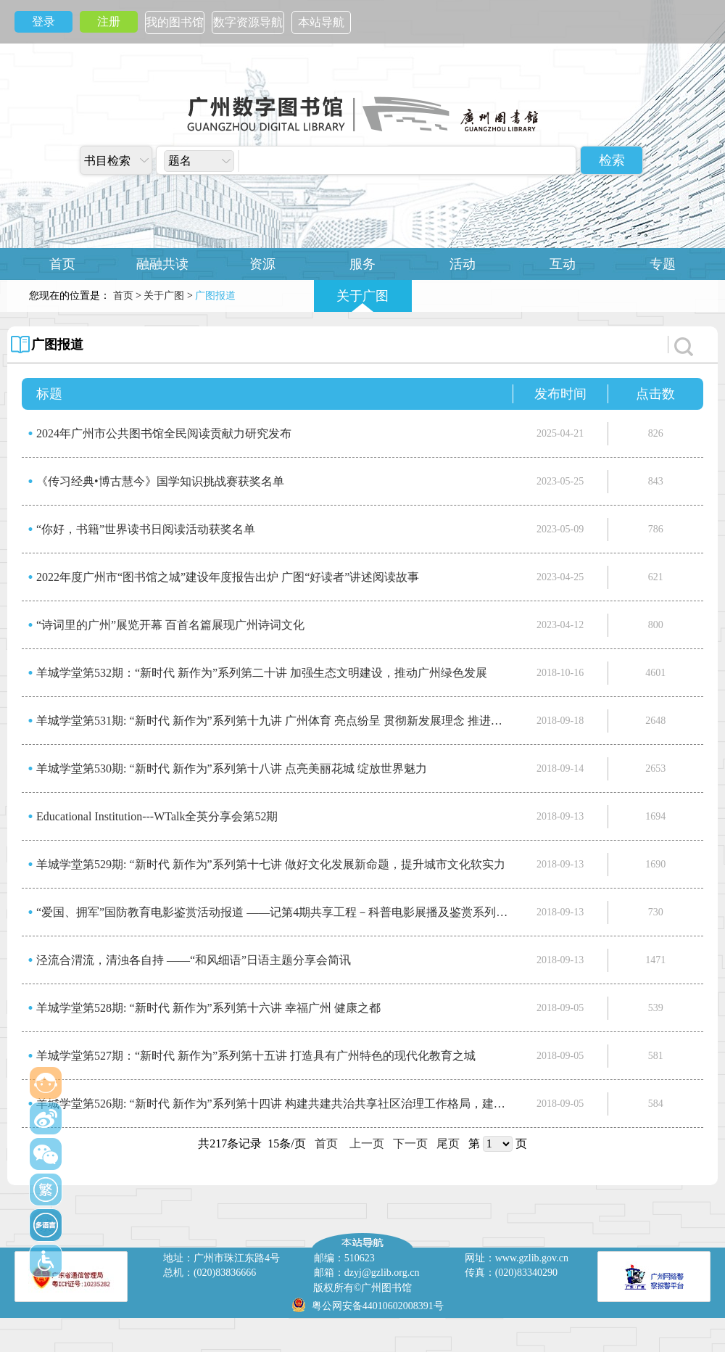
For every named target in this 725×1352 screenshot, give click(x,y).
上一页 (366, 1143)
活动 (463, 264)
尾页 (448, 1143)
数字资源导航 (248, 22)
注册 (108, 21)
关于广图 (362, 296)
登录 (43, 21)
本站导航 (321, 22)
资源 (262, 264)
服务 (362, 264)
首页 (62, 264)
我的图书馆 (175, 22)
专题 (663, 264)
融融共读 (162, 264)
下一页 (410, 1143)
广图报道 (57, 344)
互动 (563, 264)
